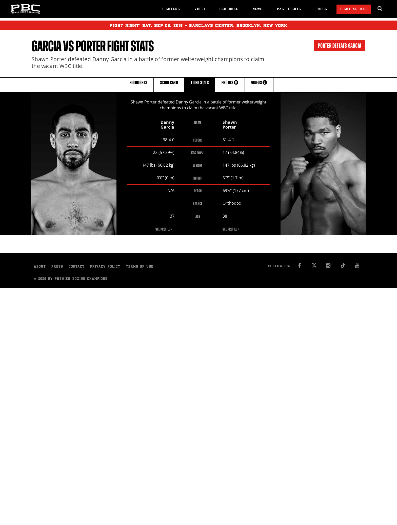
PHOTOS (230, 84)
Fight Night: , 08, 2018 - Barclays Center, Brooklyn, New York (198, 25)
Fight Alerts (353, 9)
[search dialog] (380, 8)
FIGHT (200, 84)
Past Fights (289, 9)
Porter (90, 46)
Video (199, 9)
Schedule (229, 9)
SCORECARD (169, 84)
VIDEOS (259, 84)
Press (321, 9)
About (40, 267)
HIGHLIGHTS (138, 84)
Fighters (171, 9)
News (258, 9)
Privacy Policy (105, 267)
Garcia (47, 46)
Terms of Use (139, 267)
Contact (77, 267)
